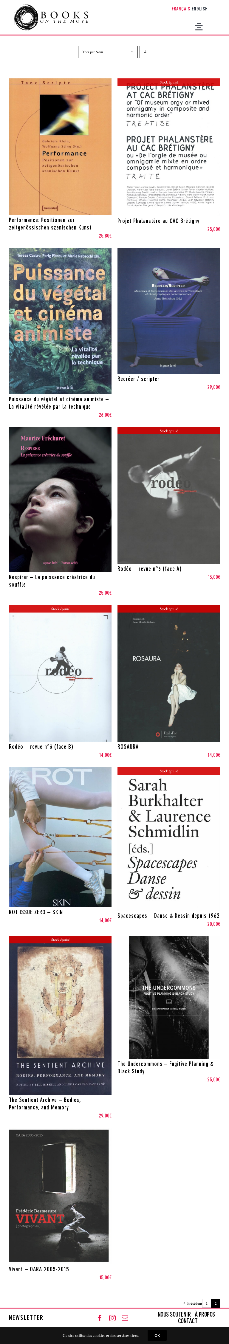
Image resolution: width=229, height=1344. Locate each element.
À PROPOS (205, 1315)
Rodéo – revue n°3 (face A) (149, 569)
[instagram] (112, 1318)
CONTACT (188, 1321)
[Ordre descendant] (145, 52)
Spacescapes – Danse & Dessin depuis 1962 (168, 916)
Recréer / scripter (138, 379)
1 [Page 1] (207, 1303)
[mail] (125, 1318)
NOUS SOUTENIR (175, 1315)
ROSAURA (128, 747)
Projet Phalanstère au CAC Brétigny (158, 221)
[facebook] (100, 1318)
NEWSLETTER (26, 1318)
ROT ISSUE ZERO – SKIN (36, 913)
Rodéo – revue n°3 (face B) (41, 747)
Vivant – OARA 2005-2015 (39, 1270)
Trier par (92, 51)
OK (157, 1335)
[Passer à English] (200, 9)
